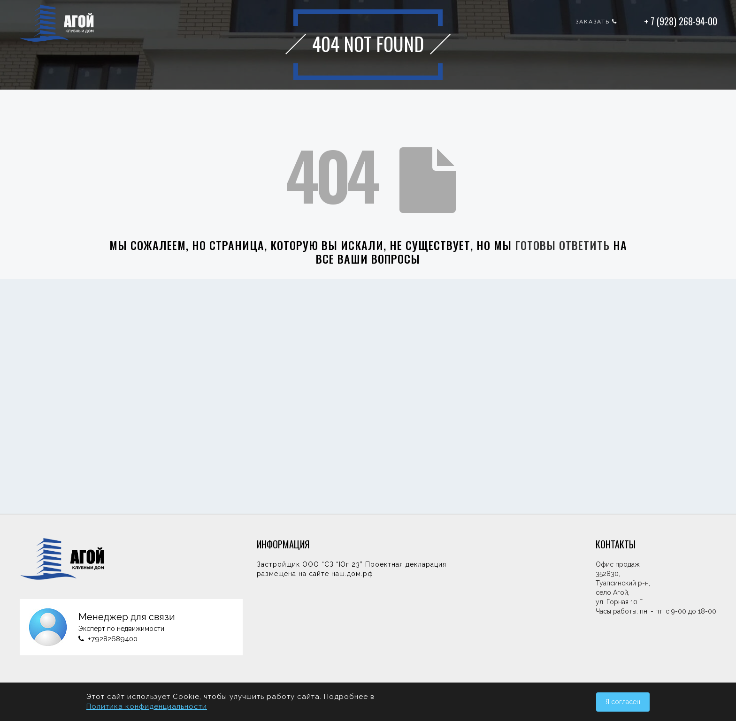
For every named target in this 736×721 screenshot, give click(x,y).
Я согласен (623, 702)
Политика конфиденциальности (146, 706)
